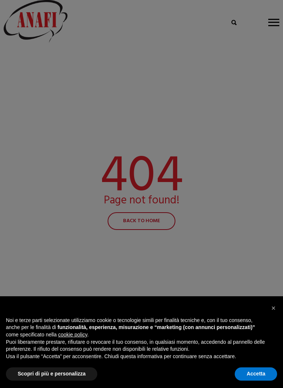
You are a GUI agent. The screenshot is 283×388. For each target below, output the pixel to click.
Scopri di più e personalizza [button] (51, 374)
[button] (273, 308)
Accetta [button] (256, 374)
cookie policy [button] (72, 335)
